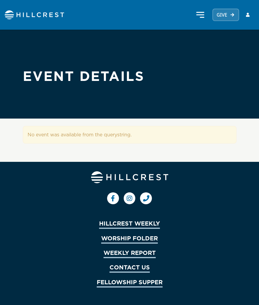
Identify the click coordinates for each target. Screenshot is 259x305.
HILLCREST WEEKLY (129, 223)
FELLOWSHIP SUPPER (130, 282)
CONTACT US (129, 267)
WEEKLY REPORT (130, 252)
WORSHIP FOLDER (129, 238)
